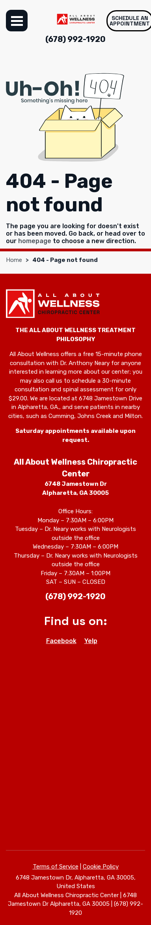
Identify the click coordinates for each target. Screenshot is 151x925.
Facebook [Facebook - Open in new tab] (61, 641)
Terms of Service (55, 866)
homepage (34, 241)
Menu (17, 20)
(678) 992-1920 (75, 39)
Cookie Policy (101, 866)
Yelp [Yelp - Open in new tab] (90, 641)
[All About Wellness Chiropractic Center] (75, 19)
